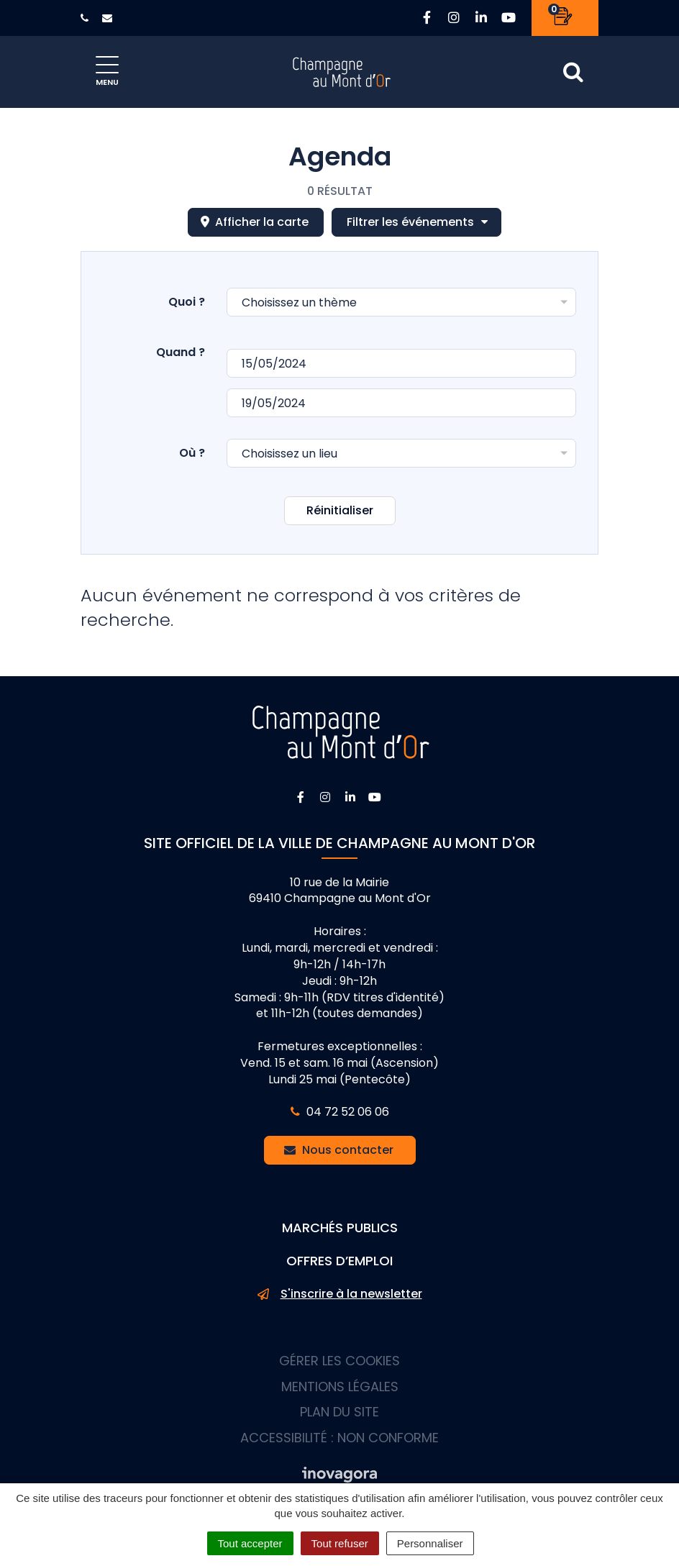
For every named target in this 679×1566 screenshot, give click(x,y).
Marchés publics (340, 1228)
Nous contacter (338, 1150)
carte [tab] (255, 222)
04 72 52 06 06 (340, 1111)
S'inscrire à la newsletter (340, 1294)
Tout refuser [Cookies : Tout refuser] (339, 1543)
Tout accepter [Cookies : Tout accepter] (250, 1543)
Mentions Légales (339, 1387)
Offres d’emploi (339, 1261)
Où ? (192, 453)
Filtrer (417, 222)
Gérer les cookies (339, 1361)
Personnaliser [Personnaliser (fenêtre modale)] (430, 1543)
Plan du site (339, 1412)
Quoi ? (186, 301)
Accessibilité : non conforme (339, 1438)
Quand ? (180, 352)
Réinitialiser (339, 510)
